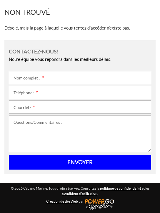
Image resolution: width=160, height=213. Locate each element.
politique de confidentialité (120, 188)
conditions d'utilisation (79, 193)
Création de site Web (62, 201)
